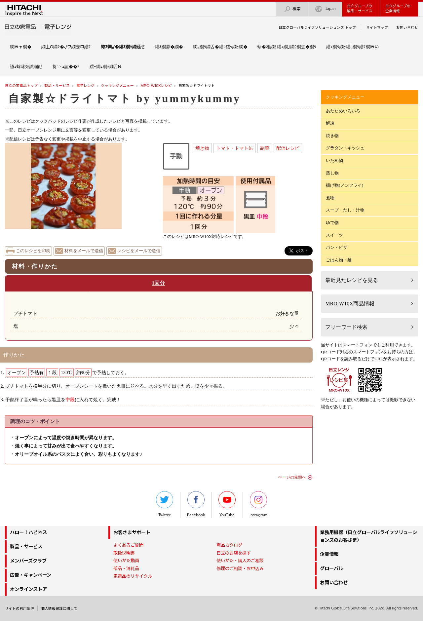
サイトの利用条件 (19, 608)
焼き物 (202, 148)
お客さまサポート (131, 532)
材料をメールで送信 (83, 251)
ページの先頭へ (292, 477)
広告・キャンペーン (30, 575)
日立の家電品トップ (21, 85)
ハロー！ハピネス (28, 532)
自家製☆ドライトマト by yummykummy (124, 98)
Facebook (196, 504)
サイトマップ (377, 27)
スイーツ (334, 235)
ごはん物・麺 (339, 259)
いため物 (334, 160)
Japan (325, 9)
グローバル (331, 568)
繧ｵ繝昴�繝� (169, 46)
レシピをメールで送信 (138, 251)
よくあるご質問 (128, 545)
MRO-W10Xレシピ (156, 85)
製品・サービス (57, 85)
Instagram (258, 504)
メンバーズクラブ (28, 561)
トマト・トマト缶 (234, 148)
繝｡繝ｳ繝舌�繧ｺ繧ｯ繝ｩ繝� (220, 46)
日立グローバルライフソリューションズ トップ (317, 27)
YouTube (227, 504)
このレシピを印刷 (33, 251)
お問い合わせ (407, 27)
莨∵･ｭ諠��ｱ (66, 66)
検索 (292, 9)
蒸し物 (332, 173)
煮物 (330, 197)
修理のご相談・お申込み (240, 568)
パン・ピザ (336, 247)
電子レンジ (85, 85)
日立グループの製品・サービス (359, 8)
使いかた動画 (126, 560)
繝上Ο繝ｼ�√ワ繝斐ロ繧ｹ (66, 46)
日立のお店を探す (233, 553)
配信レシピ (287, 148)
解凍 (330, 123)
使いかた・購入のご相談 (240, 560)
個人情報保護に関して (59, 608)
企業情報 (329, 554)
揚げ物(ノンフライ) (344, 185)
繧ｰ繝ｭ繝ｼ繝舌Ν (105, 66)
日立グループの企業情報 (397, 8)
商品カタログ (229, 545)
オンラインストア (28, 589)
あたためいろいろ (343, 110)
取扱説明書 (124, 553)
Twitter (164, 504)
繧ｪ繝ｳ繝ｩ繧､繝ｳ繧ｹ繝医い (352, 46)
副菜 (264, 148)
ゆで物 (332, 222)
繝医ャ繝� (20, 46)
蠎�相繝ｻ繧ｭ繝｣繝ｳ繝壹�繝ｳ (286, 46)
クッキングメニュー (117, 85)
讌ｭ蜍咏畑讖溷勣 (26, 66)
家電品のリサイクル (132, 576)
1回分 (158, 283)
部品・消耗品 (126, 568)
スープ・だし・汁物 (345, 210)
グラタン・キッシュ (345, 147)
